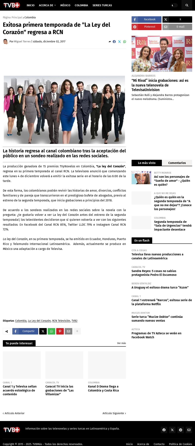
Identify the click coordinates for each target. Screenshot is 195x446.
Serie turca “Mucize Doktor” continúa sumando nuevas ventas (157, 319)
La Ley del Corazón (39, 321)
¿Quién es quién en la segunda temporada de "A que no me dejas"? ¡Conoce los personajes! (173, 203)
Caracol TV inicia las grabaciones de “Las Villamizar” (59, 390)
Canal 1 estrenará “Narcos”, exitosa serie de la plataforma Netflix (162, 302)
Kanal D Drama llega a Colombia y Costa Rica (103, 388)
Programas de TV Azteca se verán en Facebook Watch (156, 335)
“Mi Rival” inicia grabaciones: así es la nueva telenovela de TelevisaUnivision (160, 85)
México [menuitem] (65, 5)
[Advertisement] (72, 61)
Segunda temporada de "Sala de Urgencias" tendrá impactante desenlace (173, 226)
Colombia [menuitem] (81, 5)
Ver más (121, 343)
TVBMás (37, 444)
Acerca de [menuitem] (46, 5)
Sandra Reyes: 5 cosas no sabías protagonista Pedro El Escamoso (154, 273)
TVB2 (74, 321)
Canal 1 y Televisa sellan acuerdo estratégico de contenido (20, 390)
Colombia (30, 17)
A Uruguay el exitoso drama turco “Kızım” (160, 287)
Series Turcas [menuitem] (102, 5)
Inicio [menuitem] (30, 5)
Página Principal (12, 17)
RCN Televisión (61, 321)
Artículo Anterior (14, 413)
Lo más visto (146, 163)
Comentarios (177, 163)
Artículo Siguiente (113, 413)
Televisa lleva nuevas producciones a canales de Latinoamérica (157, 256)
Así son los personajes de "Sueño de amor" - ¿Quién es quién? (172, 180)
